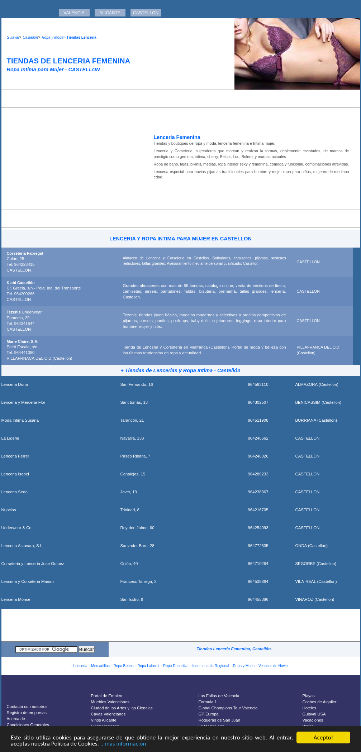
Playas (309, 696)
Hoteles (310, 708)
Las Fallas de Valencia (219, 696)
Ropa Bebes (123, 666)
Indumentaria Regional (211, 666)
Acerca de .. (18, 719)
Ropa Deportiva (176, 666)
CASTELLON (145, 12)
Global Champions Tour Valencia (228, 708)
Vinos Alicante (104, 720)
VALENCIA (73, 12)
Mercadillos (100, 666)
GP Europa (209, 714)
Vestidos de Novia (273, 666)
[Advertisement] (180, 98)
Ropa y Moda (244, 666)
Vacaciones (313, 720)
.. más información (123, 744)
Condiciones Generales (28, 725)
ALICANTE (109, 12)
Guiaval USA (314, 714)
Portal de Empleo (106, 696)
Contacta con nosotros (27, 706)
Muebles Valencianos (110, 702)
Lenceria (80, 666)
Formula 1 (208, 702)
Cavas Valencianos (108, 714)
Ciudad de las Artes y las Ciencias (122, 708)
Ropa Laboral (148, 666)
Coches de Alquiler (320, 702)
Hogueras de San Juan (220, 720)
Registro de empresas (27, 712)
